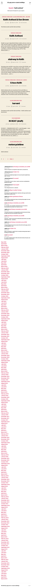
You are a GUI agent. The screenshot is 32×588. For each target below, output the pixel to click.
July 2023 (3, 301)
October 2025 (4, 254)
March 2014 (4, 495)
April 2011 (3, 556)
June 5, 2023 (15, 147)
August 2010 (4, 570)
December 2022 (5, 313)
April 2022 (3, 327)
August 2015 (4, 465)
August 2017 (4, 423)
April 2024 (3, 285)
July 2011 (3, 550)
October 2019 (4, 379)
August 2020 (4, 362)
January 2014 (4, 498)
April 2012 (3, 535)
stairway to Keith (16, 59)
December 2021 (5, 334)
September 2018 (5, 400)
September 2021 (5, 339)
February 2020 (5, 373)
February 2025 (5, 268)
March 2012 (4, 537)
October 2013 (4, 503)
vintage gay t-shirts (21, 79)
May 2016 (3, 449)
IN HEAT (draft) (16, 121)
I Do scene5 (15, 178)
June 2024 (4, 282)
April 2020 (4, 369)
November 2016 (5, 439)
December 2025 (5, 250)
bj (8, 22)
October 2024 (4, 275)
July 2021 (3, 343)
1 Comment (23, 62)
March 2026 (4, 245)
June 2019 (3, 386)
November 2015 (5, 460)
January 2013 (4, 519)
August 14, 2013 (15, 38)
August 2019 (4, 383)
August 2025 (4, 257)
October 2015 (4, 461)
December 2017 (5, 416)
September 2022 (5, 318)
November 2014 (5, 481)
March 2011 (4, 557)
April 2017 (3, 430)
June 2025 (4, 261)
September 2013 (5, 505)
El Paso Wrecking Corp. (19, 16)
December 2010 (5, 563)
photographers (16, 118)
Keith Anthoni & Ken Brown (16, 19)
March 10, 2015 (15, 85)
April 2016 (3, 451)
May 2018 (3, 407)
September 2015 (5, 463)
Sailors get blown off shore (16, 196)
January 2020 (4, 374)
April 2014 (3, 493)
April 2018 (3, 409)
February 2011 (4, 559)
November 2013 (5, 502)
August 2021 (4, 341)
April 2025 (3, 264)
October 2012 (4, 524)
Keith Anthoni (16, 35)
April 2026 (3, 243)
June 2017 (3, 427)
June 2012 (3, 531)
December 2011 (5, 542)
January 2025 (4, 270)
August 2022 (4, 320)
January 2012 (4, 540)
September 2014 (5, 484)
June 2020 (4, 366)
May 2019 (3, 388)
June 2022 (4, 324)
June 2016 (3, 448)
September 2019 (5, 381)
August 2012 (4, 528)
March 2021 (4, 350)
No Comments (24, 22)
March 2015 (4, 474)
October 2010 (4, 566)
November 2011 (5, 543)
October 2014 (4, 482)
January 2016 (4, 456)
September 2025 (5, 256)
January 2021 (4, 353)
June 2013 (3, 510)
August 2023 (4, 299)
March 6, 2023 (15, 62)
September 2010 (5, 568)
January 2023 (4, 311)
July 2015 (3, 467)
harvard (16, 103)
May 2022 (3, 325)
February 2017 (4, 434)
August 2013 (4, 507)
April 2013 (3, 514)
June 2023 (4, 303)
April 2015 (3, 472)
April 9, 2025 (15, 106)
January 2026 (4, 249)
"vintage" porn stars (7, 16)
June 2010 (4, 573)
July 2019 (3, 385)
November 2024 (5, 273)
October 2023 (4, 296)
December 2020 (5, 355)
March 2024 (4, 287)
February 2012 (4, 538)
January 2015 (4, 477)
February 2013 (5, 517)
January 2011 (4, 561)
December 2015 (5, 458)
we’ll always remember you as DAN (21, 166)
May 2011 (3, 554)
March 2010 (4, 578)
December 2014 (5, 479)
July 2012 (3, 530)
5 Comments (23, 85)
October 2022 (4, 317)
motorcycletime (16, 144)
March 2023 (4, 308)
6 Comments (24, 38)
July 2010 (3, 571)
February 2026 (5, 247)
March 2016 (4, 453)
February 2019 (5, 393)
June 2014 (3, 489)
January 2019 (4, 395)
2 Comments (23, 124)
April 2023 (3, 306)
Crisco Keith (16, 82)
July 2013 (3, 509)
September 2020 (5, 360)
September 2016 (5, 442)
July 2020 (3, 364)
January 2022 (4, 332)
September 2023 (5, 297)
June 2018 (3, 406)
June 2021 (3, 345)
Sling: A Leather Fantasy (16, 190)
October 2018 (4, 399)
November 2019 (5, 378)
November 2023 (5, 294)
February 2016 (5, 455)
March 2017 (4, 432)
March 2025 (4, 266)
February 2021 (4, 352)
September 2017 (5, 421)
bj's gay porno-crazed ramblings (16, 2)
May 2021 (3, 346)
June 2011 (3, 552)
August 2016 (4, 444)
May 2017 (3, 428)
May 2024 (3, 284)
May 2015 (3, 470)
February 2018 (5, 413)
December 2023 (5, 292)
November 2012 (5, 523)
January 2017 (4, 435)
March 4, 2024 (15, 124)
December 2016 (5, 437)
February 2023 (5, 310)
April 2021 (3, 348)
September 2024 (5, 277)
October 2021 (4, 338)
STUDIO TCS (16, 172)
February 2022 (5, 331)
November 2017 (5, 418)
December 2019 (5, 376)
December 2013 (5, 500)
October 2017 (4, 420)
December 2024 (5, 271)
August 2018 (4, 402)
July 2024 (3, 280)
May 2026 (3, 242)
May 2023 (3, 304)
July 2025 (3, 259)
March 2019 (4, 392)
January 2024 (4, 290)
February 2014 (5, 496)
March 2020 (4, 371)
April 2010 (3, 577)
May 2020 (3, 367)
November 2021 (5, 336)
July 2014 (3, 488)
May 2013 (3, 512)
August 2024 (4, 278)
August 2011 (4, 549)
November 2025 (5, 252)
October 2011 (4, 545)
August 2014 (4, 486)
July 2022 (3, 322)
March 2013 (4, 516)
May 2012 (3, 533)
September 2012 (5, 526)
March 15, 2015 (15, 22)
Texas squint (16, 184)
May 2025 (3, 263)
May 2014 (3, 491)
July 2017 (3, 425)
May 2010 (3, 575)
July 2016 (3, 446)
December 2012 (5, 521)
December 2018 (5, 397)
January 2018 (4, 414)
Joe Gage (28, 16)
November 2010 (5, 564)
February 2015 (5, 475)
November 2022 (5, 315)
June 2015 (3, 468)
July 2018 (3, 404)
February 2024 (5, 289)
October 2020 (4, 359)
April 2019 (3, 390)
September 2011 (5, 547)
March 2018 (4, 411)
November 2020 (5, 357)
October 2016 (4, 441)
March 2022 (4, 329)
